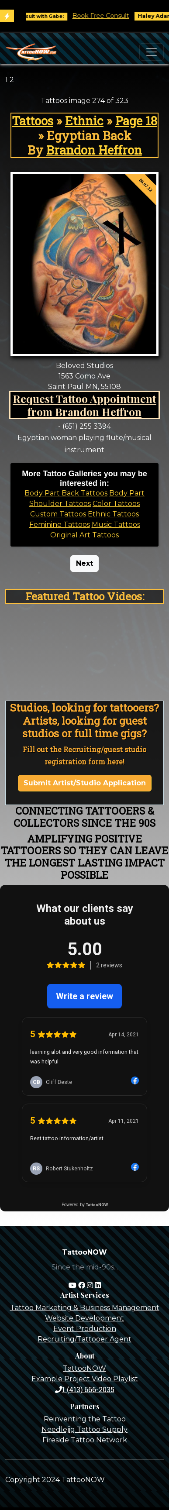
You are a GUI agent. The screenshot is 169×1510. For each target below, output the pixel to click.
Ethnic (84, 121)
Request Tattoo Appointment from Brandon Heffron (84, 405)
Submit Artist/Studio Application (85, 783)
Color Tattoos (116, 503)
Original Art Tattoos (84, 535)
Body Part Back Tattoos (65, 493)
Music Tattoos (116, 524)
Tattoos (32, 121)
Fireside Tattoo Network (84, 1440)
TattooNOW (84, 1368)
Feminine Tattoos (59, 524)
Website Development (84, 1318)
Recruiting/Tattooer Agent (84, 1339)
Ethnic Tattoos (113, 514)
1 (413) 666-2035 (84, 1389)
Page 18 (136, 121)
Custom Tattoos (58, 514)
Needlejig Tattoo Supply (84, 1429)
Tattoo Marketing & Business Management (84, 1308)
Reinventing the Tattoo (85, 1419)
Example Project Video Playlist (84, 1379)
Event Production (84, 1328)
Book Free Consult (106, 16)
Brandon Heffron (94, 150)
